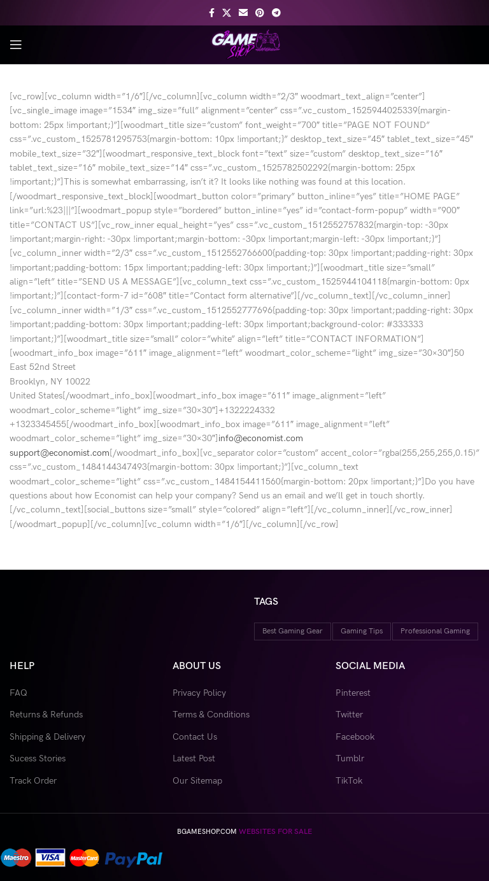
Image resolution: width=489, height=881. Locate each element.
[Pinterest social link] (260, 12)
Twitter (349, 714)
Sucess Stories (38, 758)
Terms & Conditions (211, 714)
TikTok (349, 780)
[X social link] (226, 12)
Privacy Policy (199, 692)
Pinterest (353, 692)
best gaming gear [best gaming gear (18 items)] (292, 631)
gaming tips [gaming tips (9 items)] (362, 631)
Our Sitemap (197, 780)
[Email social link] (243, 12)
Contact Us (195, 736)
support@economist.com (60, 453)
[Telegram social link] (276, 12)
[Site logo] (244, 43)
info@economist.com (260, 438)
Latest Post (194, 758)
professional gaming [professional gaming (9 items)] (435, 631)
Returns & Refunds (46, 714)
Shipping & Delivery (47, 736)
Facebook (355, 736)
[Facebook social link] (211, 12)
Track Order (33, 780)
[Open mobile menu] (16, 44)
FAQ (18, 692)
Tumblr (350, 758)
